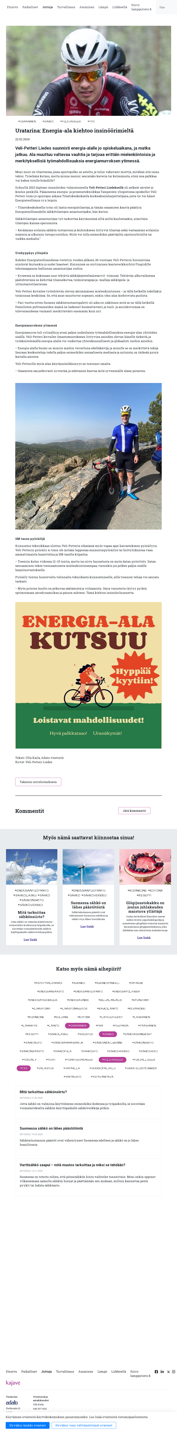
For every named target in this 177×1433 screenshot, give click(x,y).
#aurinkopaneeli (107, 983)
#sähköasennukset (137, 1034)
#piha (99, 1026)
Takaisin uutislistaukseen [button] (38, 782)
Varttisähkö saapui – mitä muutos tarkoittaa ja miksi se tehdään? (72, 1165)
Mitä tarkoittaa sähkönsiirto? (43, 1092)
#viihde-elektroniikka (141, 1068)
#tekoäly (29, 1060)
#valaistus (45, 1068)
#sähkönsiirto (32, 900)
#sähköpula (62, 1051)
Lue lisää (30, 939)
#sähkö (47, 121)
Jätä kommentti (134, 811)
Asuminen (86, 7)
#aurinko (78, 983)
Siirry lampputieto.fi (141, 7)
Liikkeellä (119, 7)
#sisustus (85, 1034)
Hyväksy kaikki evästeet (27, 1425)
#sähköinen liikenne (107, 1043)
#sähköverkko (30, 905)
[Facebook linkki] (156, 1374)
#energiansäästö (50, 992)
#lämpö (53, 1026)
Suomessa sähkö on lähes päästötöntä (51, 1128)
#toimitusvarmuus (79, 1060)
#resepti (144, 895)
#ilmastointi (41, 1009)
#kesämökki (136, 1009)
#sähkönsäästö (32, 1051)
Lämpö (103, 7)
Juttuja (47, 7)
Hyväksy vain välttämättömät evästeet (83, 1425)
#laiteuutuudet (111, 1017)
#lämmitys (29, 1026)
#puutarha (121, 1026)
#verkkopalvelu (102, 1068)
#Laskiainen (141, 1017)
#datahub (136, 983)
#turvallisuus (143, 1060)
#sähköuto (89, 1051)
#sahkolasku (24, 895)
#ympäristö (72, 1077)
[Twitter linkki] (168, 1374)
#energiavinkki (78, 1000)
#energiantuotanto (32, 890)
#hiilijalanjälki (110, 1000)
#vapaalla (71, 1068)
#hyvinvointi (140, 1000)
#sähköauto (33, 1043)
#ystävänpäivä (102, 1077)
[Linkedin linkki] (162, 1374)
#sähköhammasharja (67, 1043)
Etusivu (12, 7)
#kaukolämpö (107, 1009)
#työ (91, 121)
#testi (50, 1060)
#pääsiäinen (147, 1026)
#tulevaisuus (70, 121)
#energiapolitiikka (126, 992)
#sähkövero (148, 1051)
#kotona (155, 890)
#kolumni (61, 1017)
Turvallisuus (66, 7)
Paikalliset (30, 7)
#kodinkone (137, 890)
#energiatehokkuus (42, 1000)
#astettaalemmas (48, 983)
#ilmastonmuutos (73, 1009)
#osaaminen (27, 121)
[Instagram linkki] (173, 1374)
